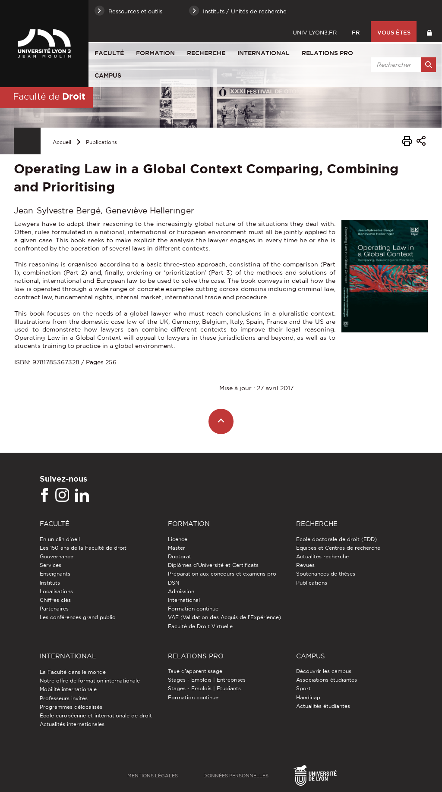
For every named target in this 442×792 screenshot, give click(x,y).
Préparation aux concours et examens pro (222, 573)
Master (176, 548)
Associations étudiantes (326, 679)
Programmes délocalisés (71, 707)
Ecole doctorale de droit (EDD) (336, 539)
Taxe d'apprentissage (195, 671)
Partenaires (54, 608)
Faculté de (49, 96)
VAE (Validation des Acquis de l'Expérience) (224, 617)
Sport (303, 688)
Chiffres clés (55, 600)
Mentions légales (152, 775)
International (263, 53)
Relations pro (327, 53)
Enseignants (55, 573)
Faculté (109, 53)
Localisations (56, 591)
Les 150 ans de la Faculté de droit (83, 548)
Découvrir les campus (323, 671)
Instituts (50, 582)
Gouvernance (56, 556)
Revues (305, 565)
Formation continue (193, 608)
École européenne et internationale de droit (96, 715)
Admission (181, 591)
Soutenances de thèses (325, 573)
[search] (402, 64)
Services (50, 565)
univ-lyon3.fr (315, 32)
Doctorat (179, 556)
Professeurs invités (64, 698)
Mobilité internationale (68, 689)
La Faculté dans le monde (73, 672)
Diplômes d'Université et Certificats (213, 565)
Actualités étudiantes (323, 706)
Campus (108, 75)
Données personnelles (235, 775)
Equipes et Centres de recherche (338, 548)
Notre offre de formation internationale (90, 680)
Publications (101, 142)
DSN (173, 582)
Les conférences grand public (77, 617)
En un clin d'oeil (60, 539)
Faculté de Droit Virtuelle (200, 626)
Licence (177, 539)
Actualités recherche (322, 556)
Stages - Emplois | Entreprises (207, 679)
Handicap (308, 697)
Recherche (206, 53)
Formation (155, 53)
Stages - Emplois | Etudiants (204, 688)
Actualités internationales (72, 724)
